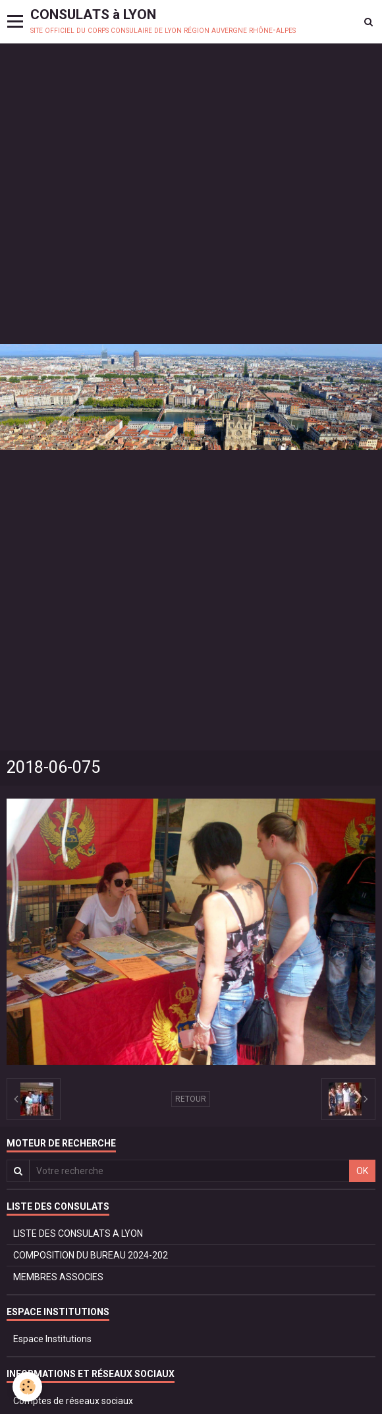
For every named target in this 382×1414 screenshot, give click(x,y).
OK (362, 1171)
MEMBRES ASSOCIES (58, 1277)
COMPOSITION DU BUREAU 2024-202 (90, 1255)
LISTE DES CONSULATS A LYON (78, 1233)
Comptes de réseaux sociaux (73, 1401)
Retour (190, 1099)
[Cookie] (28, 1386)
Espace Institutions (52, 1339)
